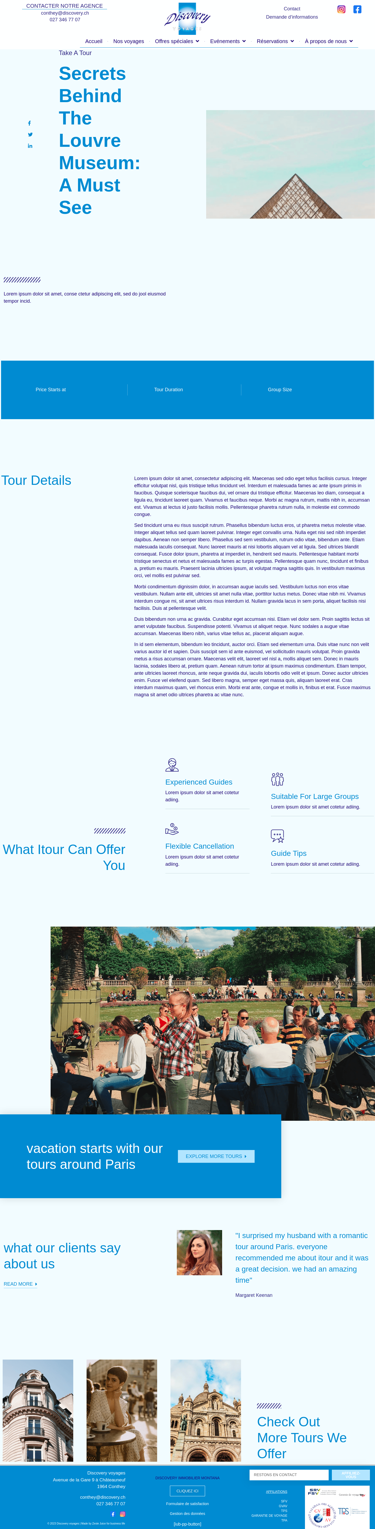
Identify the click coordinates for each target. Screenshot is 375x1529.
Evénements (228, 41)
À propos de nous (329, 41)
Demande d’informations (292, 17)
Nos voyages (128, 41)
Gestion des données (187, 1513)
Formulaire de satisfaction (187, 1504)
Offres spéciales (177, 41)
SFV (284, 1501)
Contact (292, 8)
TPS (284, 1511)
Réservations (275, 41)
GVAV (283, 1506)
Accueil (93, 41)
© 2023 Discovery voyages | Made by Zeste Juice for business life (86, 1523)
